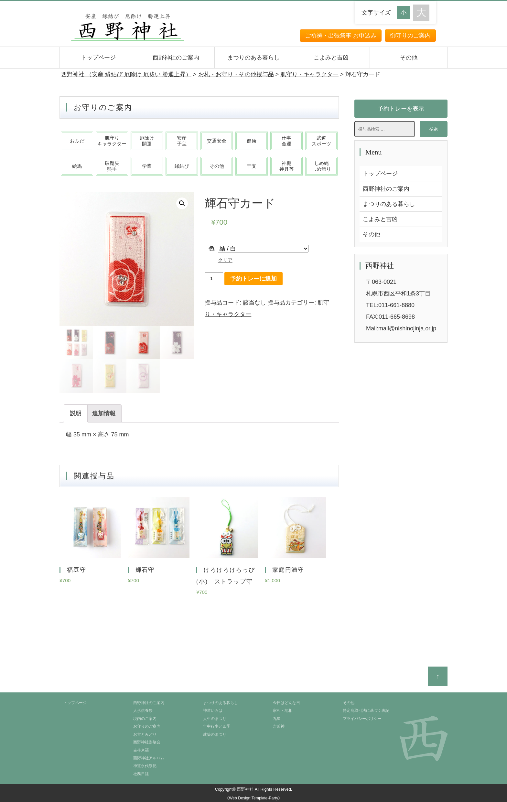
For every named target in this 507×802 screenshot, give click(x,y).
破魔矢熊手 (112, 166)
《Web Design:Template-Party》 (253, 798)
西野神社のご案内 (176, 57)
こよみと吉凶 (331, 57)
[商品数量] (214, 278)
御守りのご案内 (410, 35)
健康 (251, 141)
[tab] (76, 413)
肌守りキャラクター (111, 140)
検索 (433, 128)
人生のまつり (214, 718)
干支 (251, 166)
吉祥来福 (141, 750)
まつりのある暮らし (253, 57)
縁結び (182, 166)
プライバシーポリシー (362, 718)
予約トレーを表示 (401, 108)
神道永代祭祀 (144, 766)
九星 (277, 718)
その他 (408, 57)
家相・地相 (282, 710)
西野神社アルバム (148, 758)
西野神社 (245, 789)
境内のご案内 (144, 718)
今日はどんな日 (286, 702)
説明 (75, 413)
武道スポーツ (321, 140)
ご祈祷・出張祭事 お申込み (340, 35)
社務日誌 (141, 774)
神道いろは (212, 710)
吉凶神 (279, 726)
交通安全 (216, 141)
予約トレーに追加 (253, 278)
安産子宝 (182, 140)
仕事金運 (286, 140)
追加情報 (103, 413)
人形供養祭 (143, 710)
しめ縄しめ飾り (321, 166)
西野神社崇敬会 (146, 742)
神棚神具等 (286, 166)
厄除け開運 (147, 140)
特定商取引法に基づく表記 (366, 710)
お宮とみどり (144, 734)
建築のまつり (214, 734)
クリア (225, 260)
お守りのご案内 (146, 726)
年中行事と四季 (216, 726)
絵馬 (77, 166)
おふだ (77, 141)
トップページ (98, 57)
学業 (147, 166)
